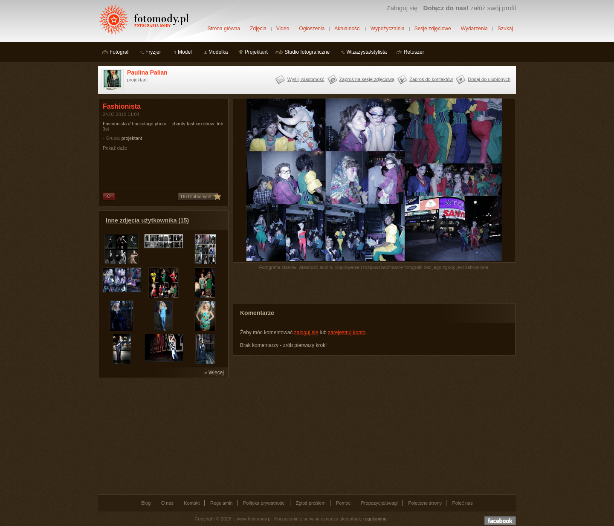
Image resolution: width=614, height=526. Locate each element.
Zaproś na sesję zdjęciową (367, 79)
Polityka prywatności (264, 503)
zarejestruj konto (346, 332)
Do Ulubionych (196, 196)
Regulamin (221, 503)
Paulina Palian (147, 72)
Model (185, 52)
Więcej (216, 373)
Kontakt (192, 503)
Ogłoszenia (311, 29)
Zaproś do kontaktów (431, 79)
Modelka (218, 52)
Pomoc (343, 503)
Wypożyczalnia (388, 29)
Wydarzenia (474, 29)
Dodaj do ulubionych (489, 79)
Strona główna (223, 29)
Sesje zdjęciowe (432, 29)
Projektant (256, 52)
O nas (167, 503)
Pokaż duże (115, 147)
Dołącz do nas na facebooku (500, 520)
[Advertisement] (162, 435)
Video (282, 29)
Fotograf (119, 52)
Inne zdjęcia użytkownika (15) (147, 220)
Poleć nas (462, 503)
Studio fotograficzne (307, 52)
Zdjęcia (258, 29)
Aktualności (347, 29)
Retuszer (414, 52)
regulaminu (374, 518)
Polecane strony (425, 503)
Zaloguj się (401, 8)
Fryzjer (153, 52)
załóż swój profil (469, 8)
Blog (146, 503)
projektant (132, 138)
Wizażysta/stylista (367, 52)
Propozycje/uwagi (379, 503)
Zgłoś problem (311, 503)
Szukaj (505, 29)
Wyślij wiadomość (305, 79)
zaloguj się (306, 332)
